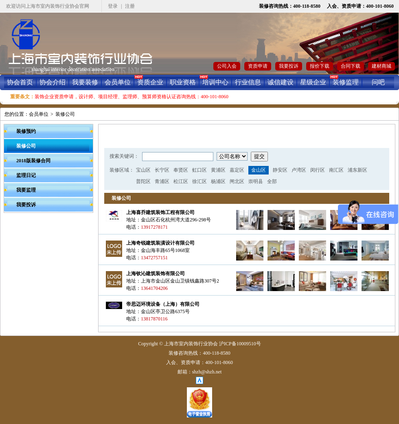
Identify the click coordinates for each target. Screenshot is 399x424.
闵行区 (317, 170)
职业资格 (183, 82)
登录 (113, 6)
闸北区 (237, 181)
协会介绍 (52, 82)
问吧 (378, 82)
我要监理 (26, 190)
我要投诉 (288, 66)
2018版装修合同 (33, 160)
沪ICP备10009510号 (240, 344)
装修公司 (65, 114)
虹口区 (199, 170)
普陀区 (143, 181)
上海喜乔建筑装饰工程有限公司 (160, 212)
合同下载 (350, 66)
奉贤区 (180, 170)
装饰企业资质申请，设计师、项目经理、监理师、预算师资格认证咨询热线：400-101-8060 (131, 96)
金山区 (258, 170)
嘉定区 (237, 170)
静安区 (280, 170)
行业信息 (248, 82)
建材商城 (381, 66)
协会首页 (20, 82)
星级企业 (313, 82)
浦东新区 (357, 170)
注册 (130, 6)
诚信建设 (280, 82)
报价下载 (319, 66)
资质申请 (257, 66)
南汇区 (336, 170)
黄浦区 (218, 170)
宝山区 (143, 170)
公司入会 (227, 66)
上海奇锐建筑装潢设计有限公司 (160, 243)
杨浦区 (218, 181)
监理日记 (26, 175)
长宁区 (162, 170)
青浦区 (162, 181)
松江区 (180, 181)
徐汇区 (199, 181)
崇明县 (255, 181)
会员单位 (118, 82)
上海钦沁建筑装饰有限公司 (155, 273)
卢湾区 (299, 170)
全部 (272, 181)
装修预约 (26, 131)
